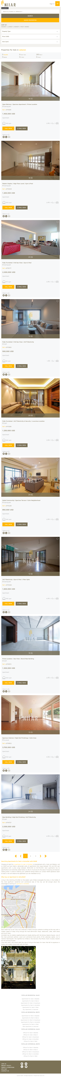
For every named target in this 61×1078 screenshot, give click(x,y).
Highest (3, 26)
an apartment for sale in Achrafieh (23, 864)
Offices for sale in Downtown (30, 1037)
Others (38, 57)
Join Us (3, 1063)
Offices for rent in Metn (30, 1056)
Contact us (5, 1071)
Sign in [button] (52, 4)
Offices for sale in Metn (30, 1041)
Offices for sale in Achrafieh (30, 1039)
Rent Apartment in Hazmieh (30, 1026)
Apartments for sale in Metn (31, 1007)
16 (30, 99)
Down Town (22, 54)
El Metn (21, 57)
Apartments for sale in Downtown (30, 1003)
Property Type (6, 31)
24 (30, 257)
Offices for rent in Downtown (30, 1051)
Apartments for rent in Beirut (30, 1018)
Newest (16, 26)
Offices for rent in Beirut (30, 1049)
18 (30, 178)
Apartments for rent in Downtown (30, 1020)
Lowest (10, 26)
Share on (6, 136)
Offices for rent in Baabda (30, 1047)
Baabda (4, 57)
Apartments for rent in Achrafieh (30, 1022)
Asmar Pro (42, 1075)
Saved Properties (30, 20)
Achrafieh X (5, 8)
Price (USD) (5, 36)
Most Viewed (25, 26)
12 (30, 336)
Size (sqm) (5, 41)
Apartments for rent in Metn (30, 1024)
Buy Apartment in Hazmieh (30, 1009)
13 (30, 732)
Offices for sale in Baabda (30, 1032)
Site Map (4, 1069)
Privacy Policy (6, 1065)
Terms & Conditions (7, 1067)
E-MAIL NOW (21, 128)
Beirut (39, 54)
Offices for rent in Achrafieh (30, 1054)
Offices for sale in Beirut (30, 1035)
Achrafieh (5, 54)
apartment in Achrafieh (22, 883)
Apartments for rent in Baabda (30, 1015)
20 (30, 415)
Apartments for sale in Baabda (30, 998)
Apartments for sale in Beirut (30, 1001)
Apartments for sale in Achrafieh (30, 1005)
